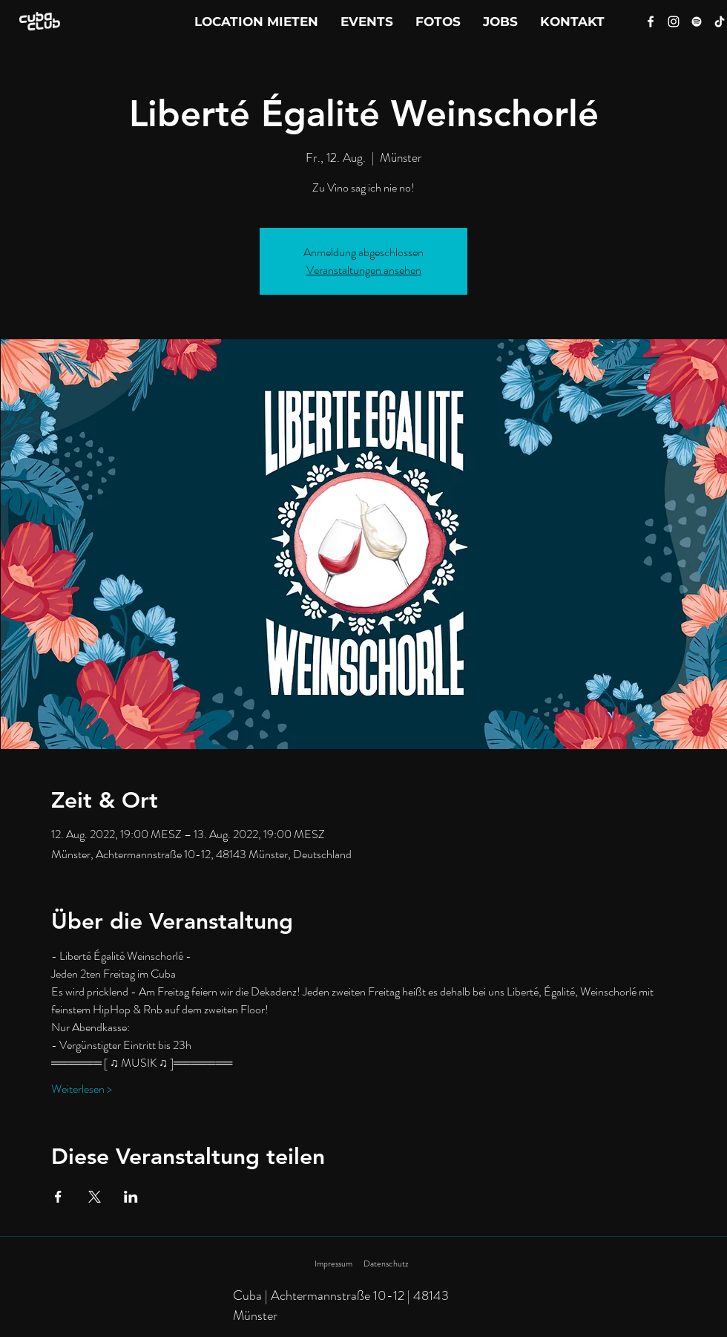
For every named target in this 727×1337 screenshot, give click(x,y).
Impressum (333, 1263)
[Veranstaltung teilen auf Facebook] (58, 1197)
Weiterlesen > (81, 1089)
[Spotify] (696, 21)
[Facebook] (650, 21)
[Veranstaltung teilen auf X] (95, 1197)
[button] (572, 21)
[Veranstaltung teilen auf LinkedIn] (131, 1197)
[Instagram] (673, 21)
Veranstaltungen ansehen (363, 269)
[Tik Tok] (719, 21)
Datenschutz (386, 1263)
